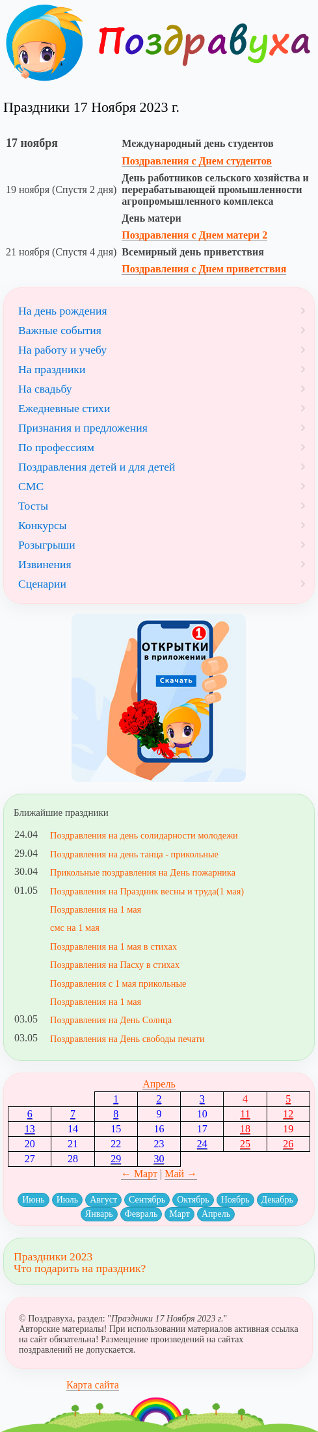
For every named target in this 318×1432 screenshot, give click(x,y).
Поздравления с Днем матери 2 (194, 235)
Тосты (33, 505)
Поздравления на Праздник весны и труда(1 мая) (147, 891)
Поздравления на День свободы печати (127, 1039)
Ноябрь (235, 1199)
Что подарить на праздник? (80, 1268)
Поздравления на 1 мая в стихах (113, 946)
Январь (99, 1214)
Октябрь (193, 1199)
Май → (181, 1173)
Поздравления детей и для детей (96, 466)
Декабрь (277, 1199)
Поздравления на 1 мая (95, 909)
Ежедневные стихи (64, 408)
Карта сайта (92, 1384)
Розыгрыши (46, 544)
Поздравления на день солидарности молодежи (144, 835)
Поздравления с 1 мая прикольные (118, 983)
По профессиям (56, 447)
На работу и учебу (62, 349)
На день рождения (62, 310)
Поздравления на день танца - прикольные (134, 854)
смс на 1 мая (74, 927)
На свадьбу (45, 388)
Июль (68, 1199)
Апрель (159, 1083)
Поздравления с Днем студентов (197, 160)
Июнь (33, 1199)
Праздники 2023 (53, 1256)
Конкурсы (42, 525)
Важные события (59, 330)
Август (103, 1199)
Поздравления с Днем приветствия (204, 268)
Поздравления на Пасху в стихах (114, 964)
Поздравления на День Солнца (111, 1020)
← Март (139, 1173)
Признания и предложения (83, 427)
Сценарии (42, 583)
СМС (31, 486)
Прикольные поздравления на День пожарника (142, 872)
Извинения (45, 564)
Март (179, 1214)
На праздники (51, 369)
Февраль (141, 1214)
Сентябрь (147, 1199)
